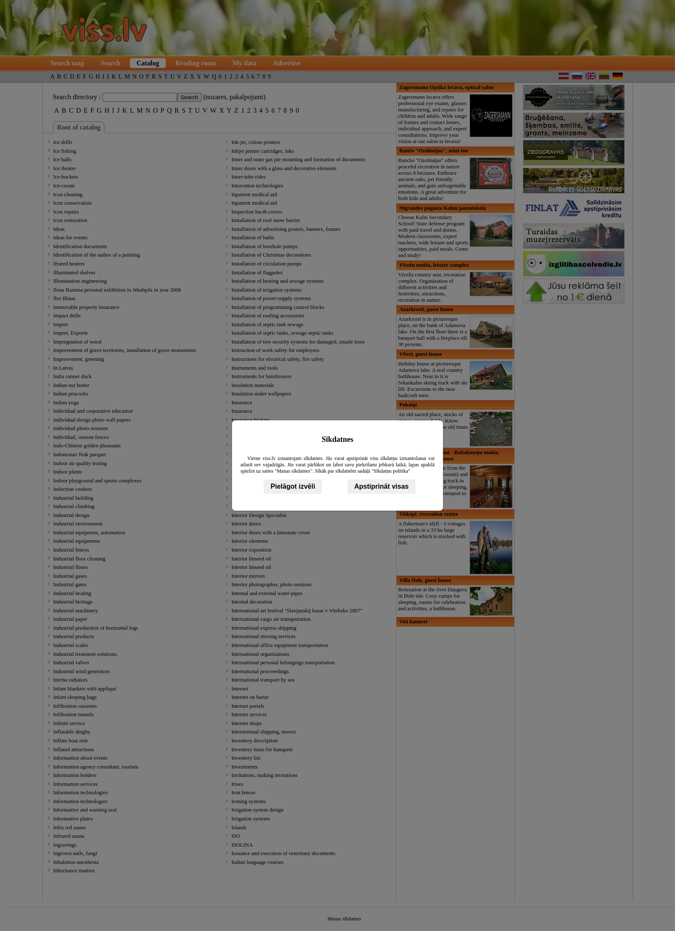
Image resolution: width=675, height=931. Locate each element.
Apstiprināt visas (381, 486)
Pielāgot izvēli (292, 486)
